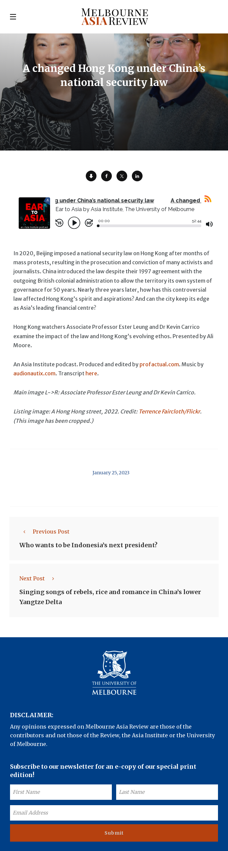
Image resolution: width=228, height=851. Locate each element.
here (91, 373)
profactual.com (159, 364)
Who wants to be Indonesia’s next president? (88, 545)
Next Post (38, 578)
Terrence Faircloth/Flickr (169, 411)
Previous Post (44, 531)
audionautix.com (34, 373)
